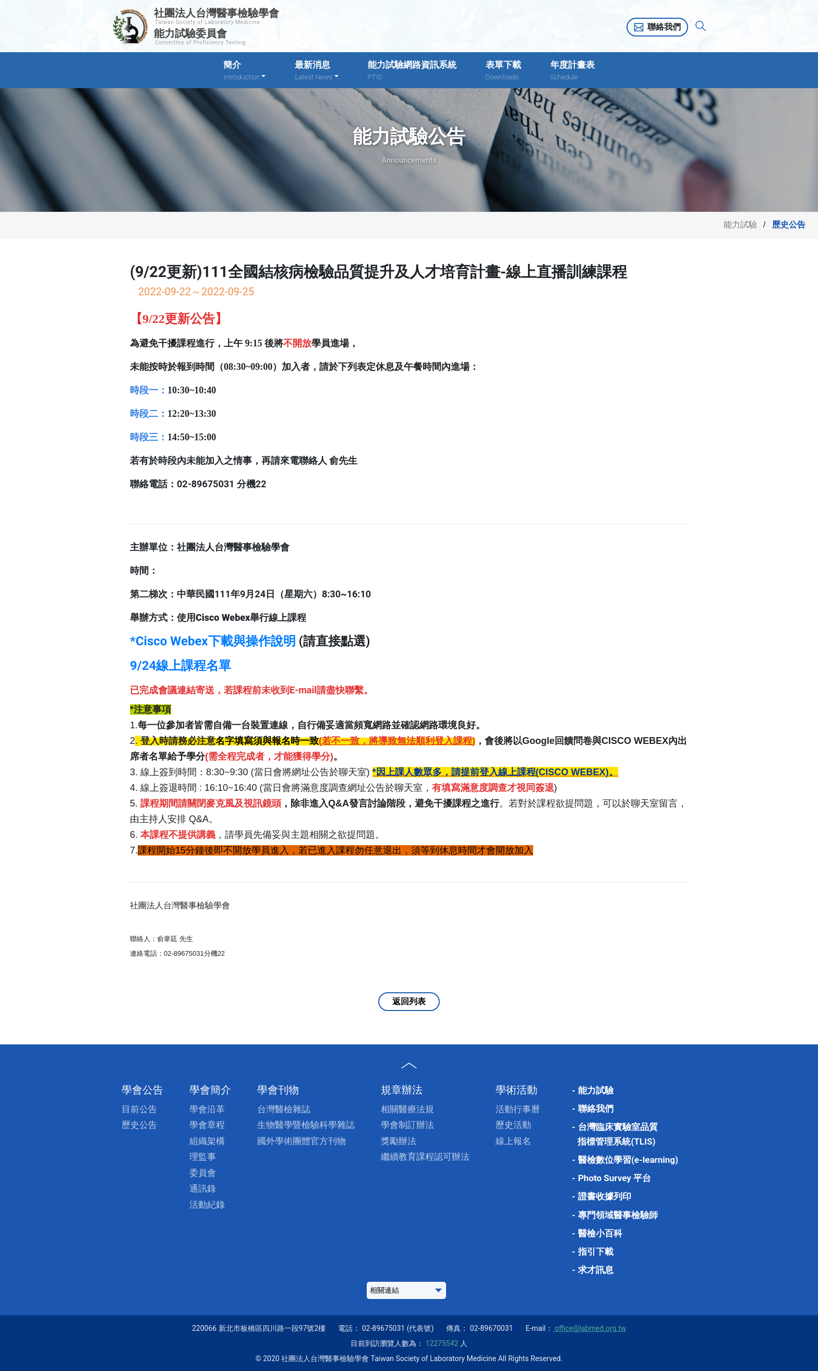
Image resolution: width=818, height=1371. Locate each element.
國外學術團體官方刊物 (301, 1141)
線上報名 (513, 1141)
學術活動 (516, 1090)
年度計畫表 (572, 70)
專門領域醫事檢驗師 (618, 1215)
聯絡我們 (664, 27)
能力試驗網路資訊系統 (412, 70)
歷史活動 (513, 1125)
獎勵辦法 (398, 1141)
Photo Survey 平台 (614, 1178)
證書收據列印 (604, 1196)
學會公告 (142, 1090)
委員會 (202, 1173)
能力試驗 (740, 224)
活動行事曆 (518, 1109)
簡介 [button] (244, 70)
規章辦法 (402, 1090)
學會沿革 (207, 1109)
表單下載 (503, 70)
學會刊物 (278, 1090)
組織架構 (207, 1141)
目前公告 (139, 1109)
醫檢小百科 (600, 1233)
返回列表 (409, 1001)
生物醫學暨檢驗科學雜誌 (306, 1125)
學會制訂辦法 (407, 1125)
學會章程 (207, 1125)
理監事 (202, 1156)
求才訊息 (596, 1270)
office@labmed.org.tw (589, 1328)
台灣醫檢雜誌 (283, 1109)
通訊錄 (202, 1188)
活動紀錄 (207, 1204)
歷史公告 (139, 1125)
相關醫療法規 (407, 1109)
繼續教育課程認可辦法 (425, 1156)
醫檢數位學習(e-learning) (628, 1159)
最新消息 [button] (316, 70)
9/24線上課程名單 (180, 665)
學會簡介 (210, 1090)
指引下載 (596, 1251)
